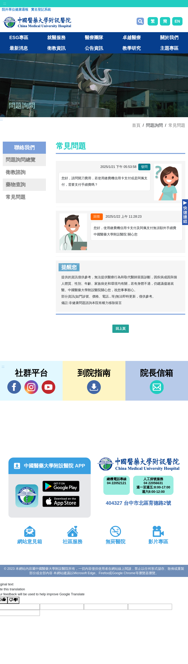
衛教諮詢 (16, 172)
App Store (60, 501)
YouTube (48, 387)
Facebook (14, 387)
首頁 (136, 125)
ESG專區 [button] (18, 37)
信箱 (157, 387)
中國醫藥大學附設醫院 (138, 464)
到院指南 (94, 387)
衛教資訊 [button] (56, 48)
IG (31, 387)
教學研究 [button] (131, 48)
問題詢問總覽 (20, 160)
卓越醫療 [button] (131, 37)
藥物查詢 (16, 184)
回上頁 (121, 328)
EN (177, 21)
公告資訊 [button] (94, 48)
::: (4, 3)
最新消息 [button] (19, 48)
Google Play (60, 486)
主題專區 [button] (169, 48)
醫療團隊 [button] (94, 37)
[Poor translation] (13, 600)
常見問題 (176, 125)
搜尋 (140, 21)
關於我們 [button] (169, 37)
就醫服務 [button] (56, 37)
